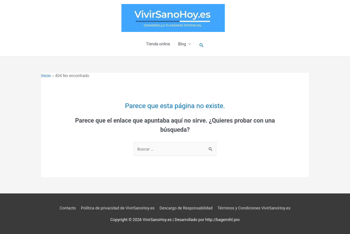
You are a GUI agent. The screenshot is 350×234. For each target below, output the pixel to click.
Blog (182, 44)
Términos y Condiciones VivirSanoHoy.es (254, 208)
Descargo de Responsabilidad (186, 208)
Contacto (68, 208)
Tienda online (158, 44)
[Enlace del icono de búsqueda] (201, 45)
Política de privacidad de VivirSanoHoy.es (118, 208)
